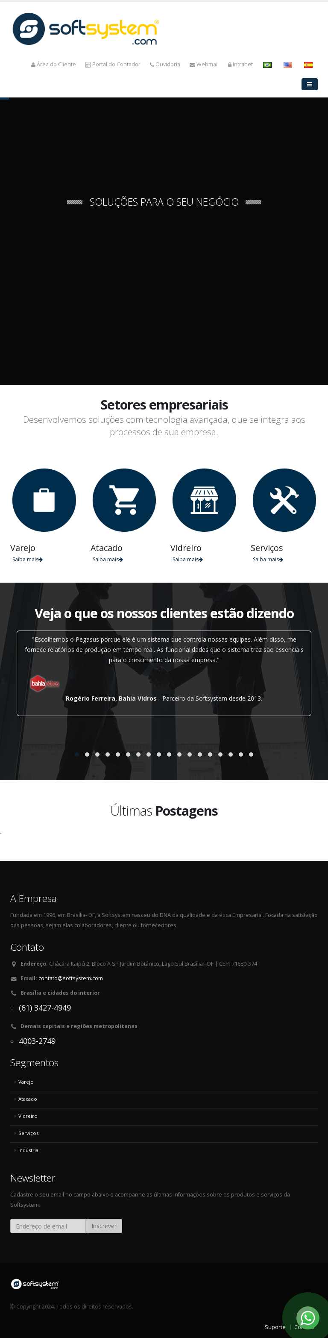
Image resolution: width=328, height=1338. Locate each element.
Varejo (26, 1082)
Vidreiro (28, 1116)
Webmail (204, 64)
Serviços (28, 1133)
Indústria (28, 1150)
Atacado (27, 1099)
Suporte (275, 1327)
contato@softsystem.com (70, 978)
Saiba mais (27, 559)
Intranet (240, 64)
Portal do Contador (113, 64)
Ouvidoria (165, 64)
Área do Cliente (53, 64)
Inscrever (104, 1226)
